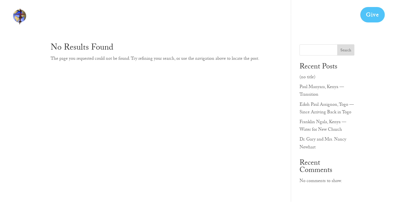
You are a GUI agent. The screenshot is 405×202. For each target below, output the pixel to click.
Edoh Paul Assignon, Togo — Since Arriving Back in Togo (327, 109)
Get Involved (222, 17)
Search (345, 50)
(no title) (307, 78)
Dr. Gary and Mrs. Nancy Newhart (323, 144)
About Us (188, 17)
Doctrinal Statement (304, 17)
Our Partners (259, 17)
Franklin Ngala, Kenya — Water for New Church (323, 126)
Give (372, 15)
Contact (344, 17)
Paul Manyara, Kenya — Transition (322, 91)
